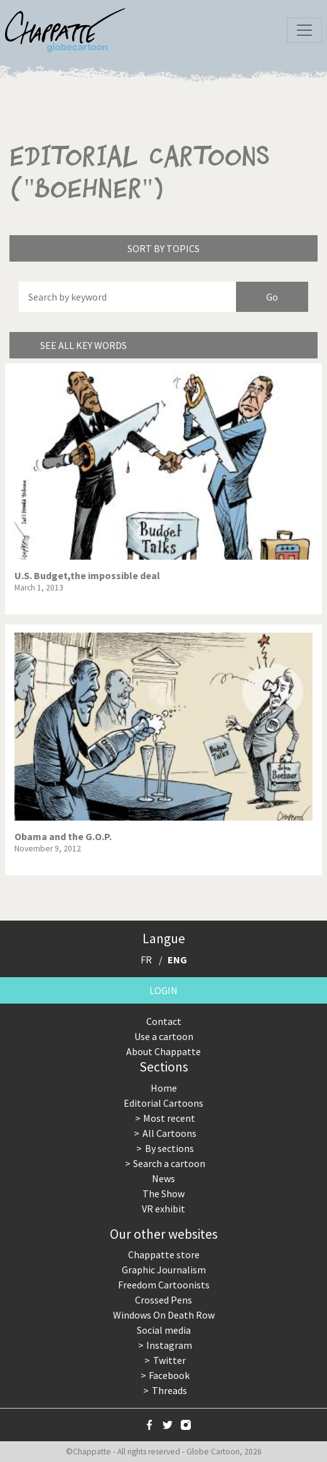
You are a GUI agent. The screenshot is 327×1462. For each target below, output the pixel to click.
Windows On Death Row (164, 1315)
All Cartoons (169, 1133)
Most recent (169, 1118)
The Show (163, 1193)
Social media (164, 1330)
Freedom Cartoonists (164, 1284)
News (163, 1178)
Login (163, 990)
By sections (169, 1148)
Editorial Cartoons (163, 1103)
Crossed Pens (163, 1299)
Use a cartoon (163, 1036)
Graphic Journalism (164, 1269)
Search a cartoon (169, 1163)
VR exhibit (163, 1208)
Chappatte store (164, 1254)
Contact (163, 1021)
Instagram (169, 1345)
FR (146, 959)
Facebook (169, 1375)
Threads (169, 1390)
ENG (177, 959)
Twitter (169, 1360)
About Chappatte (163, 1051)
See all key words (83, 345)
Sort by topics (163, 248)
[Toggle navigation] (304, 30)
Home (164, 1088)
